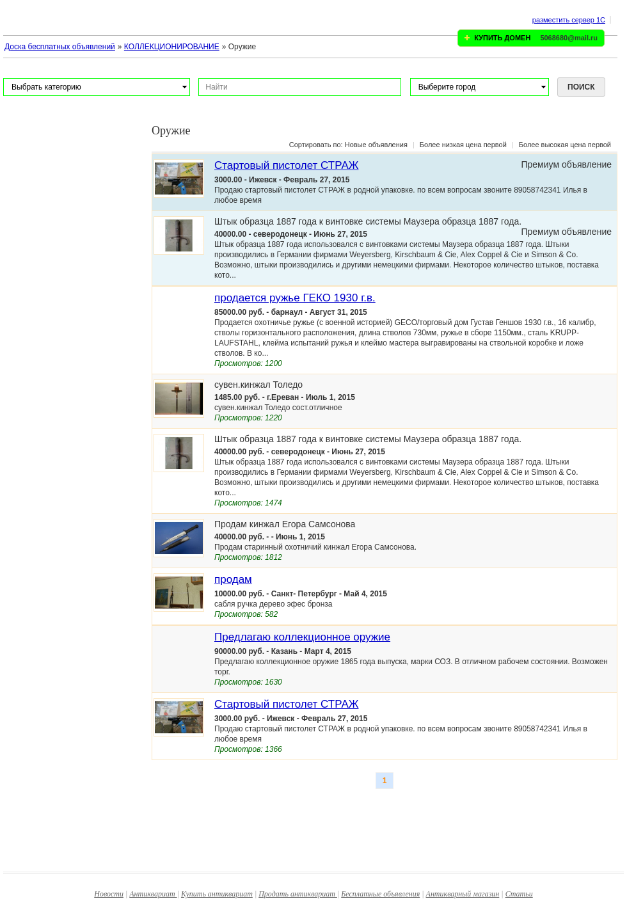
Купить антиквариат (217, 893)
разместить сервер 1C (568, 20)
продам (233, 579)
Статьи (519, 893)
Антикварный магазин (463, 893)
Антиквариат (153, 893)
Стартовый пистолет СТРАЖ (286, 165)
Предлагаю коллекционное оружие (302, 637)
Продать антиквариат (297, 893)
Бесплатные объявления (380, 893)
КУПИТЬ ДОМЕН (502, 38)
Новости (108, 893)
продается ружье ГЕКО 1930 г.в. (295, 298)
